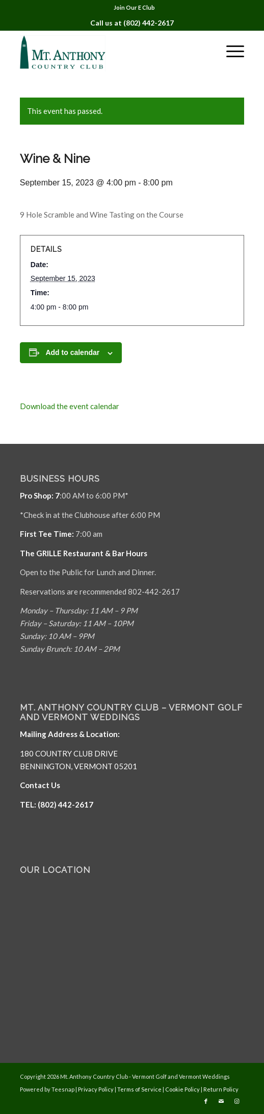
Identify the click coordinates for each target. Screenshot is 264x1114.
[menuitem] (134, 7)
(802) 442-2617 (148, 22)
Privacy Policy (96, 1089)
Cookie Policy (182, 1089)
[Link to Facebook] (206, 1101)
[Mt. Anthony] (109, 51)
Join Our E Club (134, 7)
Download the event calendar (69, 406)
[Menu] (230, 51)
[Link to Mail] (221, 1101)
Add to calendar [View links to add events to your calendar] (72, 352)
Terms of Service (139, 1089)
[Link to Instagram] (236, 1101)
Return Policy (221, 1089)
